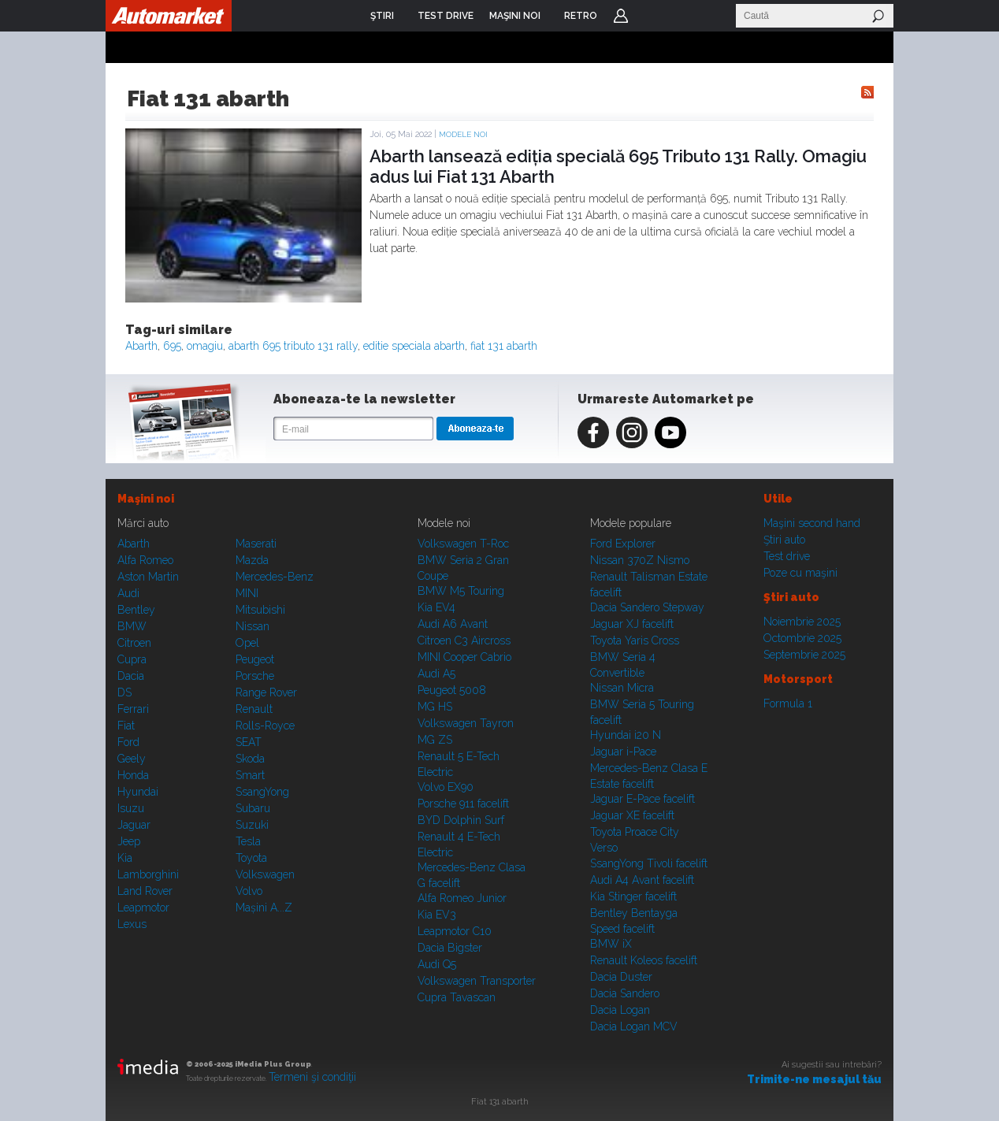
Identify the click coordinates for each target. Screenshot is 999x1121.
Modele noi (463, 134)
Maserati (256, 543)
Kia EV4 (436, 607)
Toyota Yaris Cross (634, 640)
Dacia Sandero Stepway (647, 607)
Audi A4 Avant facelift (642, 880)
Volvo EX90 (446, 787)
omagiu (205, 346)
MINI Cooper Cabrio (464, 657)
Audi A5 (436, 673)
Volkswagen (265, 874)
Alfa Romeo (145, 560)
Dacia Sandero (624, 993)
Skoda (250, 758)
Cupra (132, 659)
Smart (250, 775)
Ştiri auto (784, 539)
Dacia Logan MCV (634, 1026)
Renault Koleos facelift (643, 960)
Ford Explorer (622, 543)
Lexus (132, 924)
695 (172, 346)
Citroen (134, 643)
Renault (254, 709)
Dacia (130, 676)
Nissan (252, 626)
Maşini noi (145, 498)
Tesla (248, 841)
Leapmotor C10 (455, 931)
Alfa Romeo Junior (462, 898)
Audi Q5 (437, 964)
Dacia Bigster (450, 947)
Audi (128, 593)
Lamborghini (148, 874)
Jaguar (133, 824)
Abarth (141, 346)
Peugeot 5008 (452, 690)
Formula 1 (787, 703)
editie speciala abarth (414, 346)
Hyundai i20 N (625, 735)
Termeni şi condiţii (312, 1077)
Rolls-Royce (265, 725)
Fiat (126, 725)
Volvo (249, 891)
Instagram (632, 432)
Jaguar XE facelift (632, 815)
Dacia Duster (621, 977)
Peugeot (255, 659)
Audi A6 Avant (453, 624)
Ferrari (133, 709)
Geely (131, 758)
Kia (124, 858)
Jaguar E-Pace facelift (642, 798)
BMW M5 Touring (461, 591)
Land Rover (145, 891)
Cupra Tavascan (457, 997)
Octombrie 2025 (802, 638)
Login (621, 16)
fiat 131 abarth (503, 346)
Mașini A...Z (264, 907)
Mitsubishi (260, 609)
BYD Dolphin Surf (461, 820)
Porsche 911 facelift (463, 803)
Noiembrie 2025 (802, 621)
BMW (132, 626)
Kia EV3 (437, 914)
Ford (128, 742)
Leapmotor (143, 907)
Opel (247, 643)
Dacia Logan (620, 1010)
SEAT (249, 742)
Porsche (255, 676)
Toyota (251, 858)
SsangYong (262, 791)
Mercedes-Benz (275, 576)
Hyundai (137, 791)
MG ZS (435, 739)
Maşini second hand (811, 523)
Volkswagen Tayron (466, 723)
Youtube (670, 432)
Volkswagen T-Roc (463, 543)
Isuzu (130, 808)
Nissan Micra (622, 687)
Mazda (252, 560)
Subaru (253, 808)
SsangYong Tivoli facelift (648, 863)
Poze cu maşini (800, 572)
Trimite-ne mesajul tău (814, 1079)
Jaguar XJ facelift (632, 624)
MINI (247, 593)
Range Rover (266, 692)
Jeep (128, 841)
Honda (133, 775)
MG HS (435, 706)
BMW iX (611, 943)
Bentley (136, 609)
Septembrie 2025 (804, 654)
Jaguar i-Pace (623, 751)
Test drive (786, 556)
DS (124, 692)
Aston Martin (148, 576)
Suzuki (252, 824)
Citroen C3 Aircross (464, 640)
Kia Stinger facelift (633, 896)
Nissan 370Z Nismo (639, 560)
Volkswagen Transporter (477, 980)
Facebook (593, 432)
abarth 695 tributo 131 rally (293, 346)
